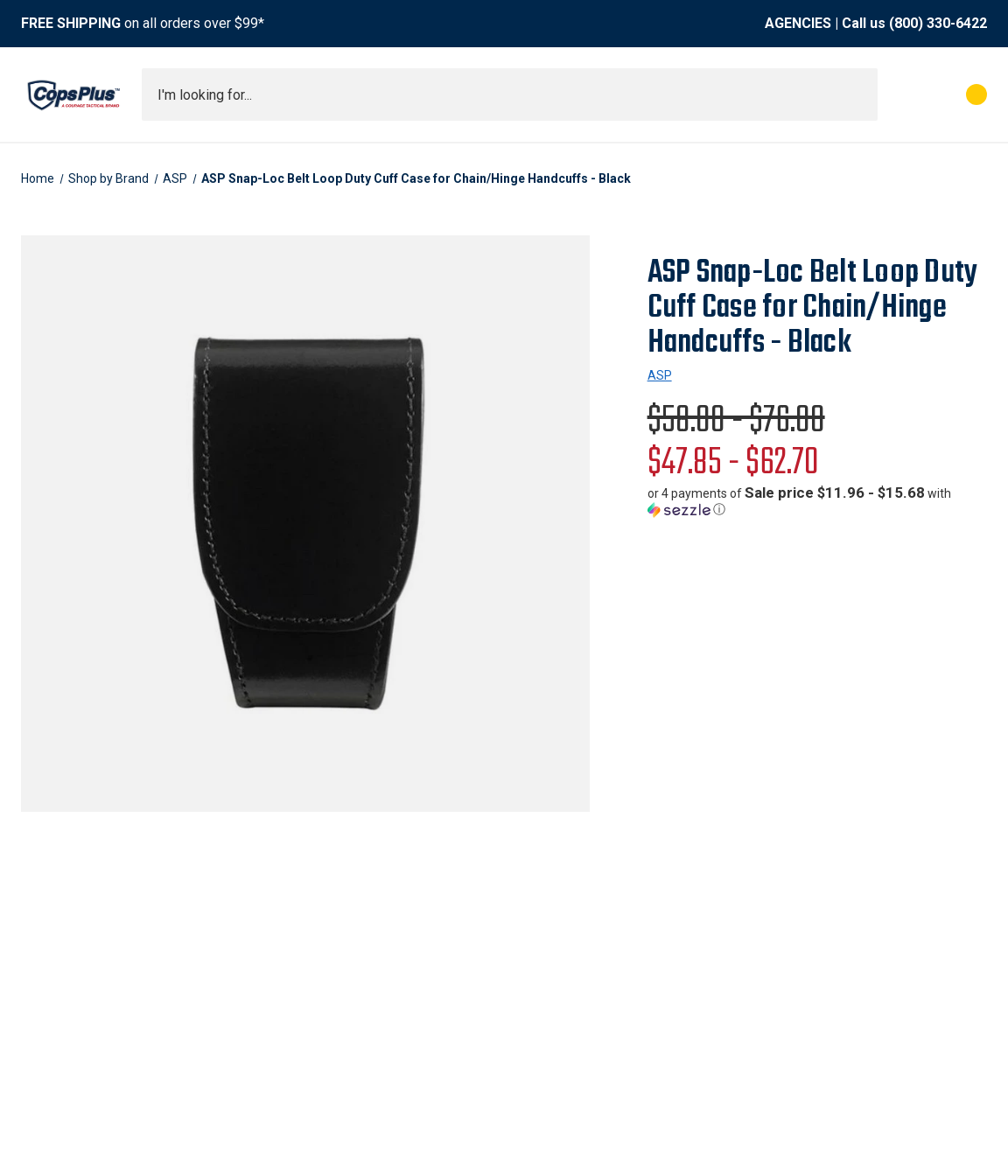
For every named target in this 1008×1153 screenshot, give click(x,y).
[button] (817, 501)
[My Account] (899, 94)
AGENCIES (798, 23)
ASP (660, 375)
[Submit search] (858, 94)
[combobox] (510, 94)
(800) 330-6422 (938, 23)
